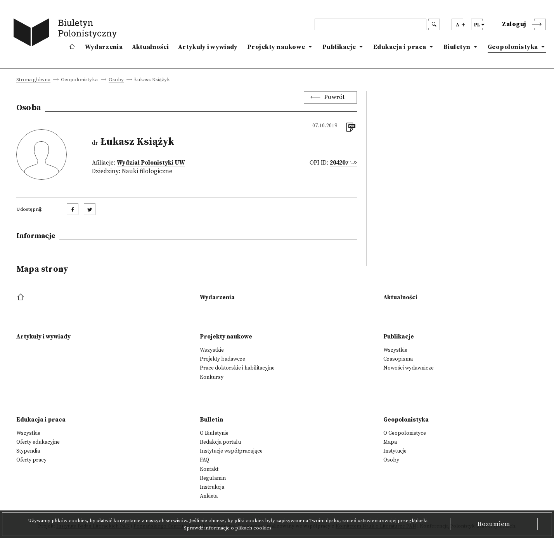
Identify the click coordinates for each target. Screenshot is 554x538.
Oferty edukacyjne (38, 442)
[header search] (370, 24)
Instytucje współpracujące (231, 451)
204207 (339, 163)
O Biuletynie (214, 433)
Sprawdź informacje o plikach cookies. (228, 528)
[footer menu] (21, 297)
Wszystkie (212, 350)
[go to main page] (67, 34)
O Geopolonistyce (404, 433)
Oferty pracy (31, 459)
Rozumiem (494, 524)
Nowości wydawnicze (408, 367)
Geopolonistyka (513, 47)
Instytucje (395, 451)
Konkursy (211, 377)
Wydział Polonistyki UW (151, 163)
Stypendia (28, 451)
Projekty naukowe (276, 47)
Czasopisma (398, 359)
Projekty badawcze (222, 359)
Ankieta (209, 496)
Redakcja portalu (220, 442)
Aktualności (150, 47)
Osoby (116, 80)
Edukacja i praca (399, 47)
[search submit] (434, 24)
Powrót (334, 97)
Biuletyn (457, 47)
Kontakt (209, 469)
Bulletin (211, 419)
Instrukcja (212, 487)
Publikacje (339, 47)
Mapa (390, 442)
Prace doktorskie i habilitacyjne (237, 367)
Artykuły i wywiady (207, 47)
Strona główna (33, 80)
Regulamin (213, 478)
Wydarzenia (104, 47)
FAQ (204, 459)
